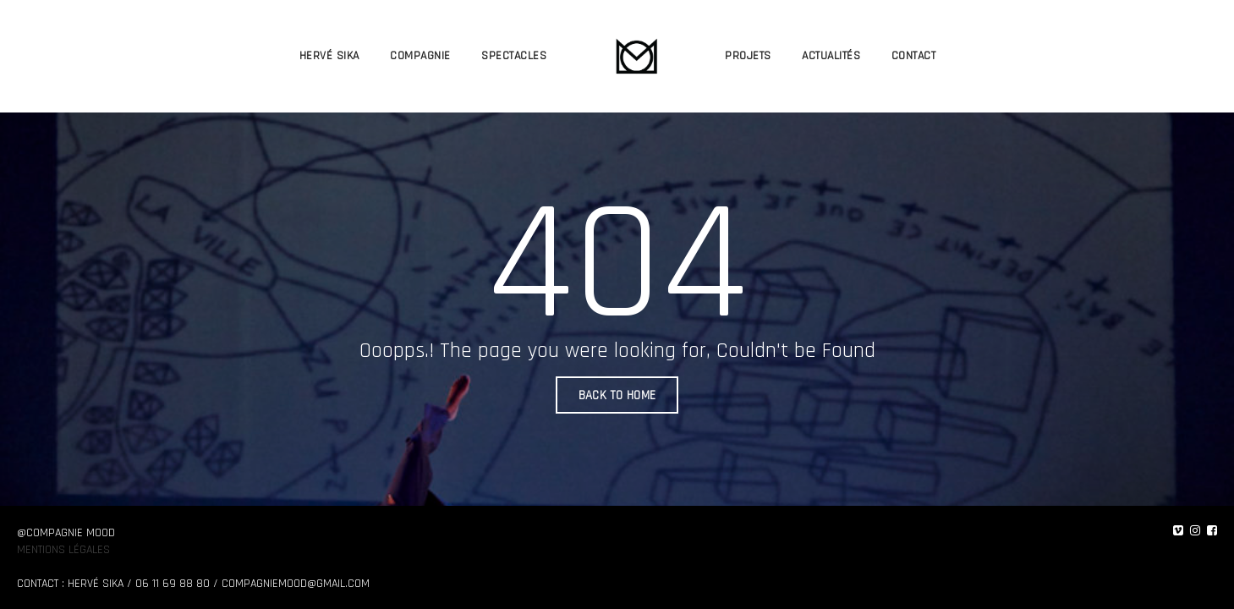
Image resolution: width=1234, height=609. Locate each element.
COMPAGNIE (420, 55)
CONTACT (913, 55)
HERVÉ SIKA (329, 55)
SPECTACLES (513, 55)
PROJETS (748, 55)
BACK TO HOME (617, 396)
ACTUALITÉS (831, 55)
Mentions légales (63, 549)
